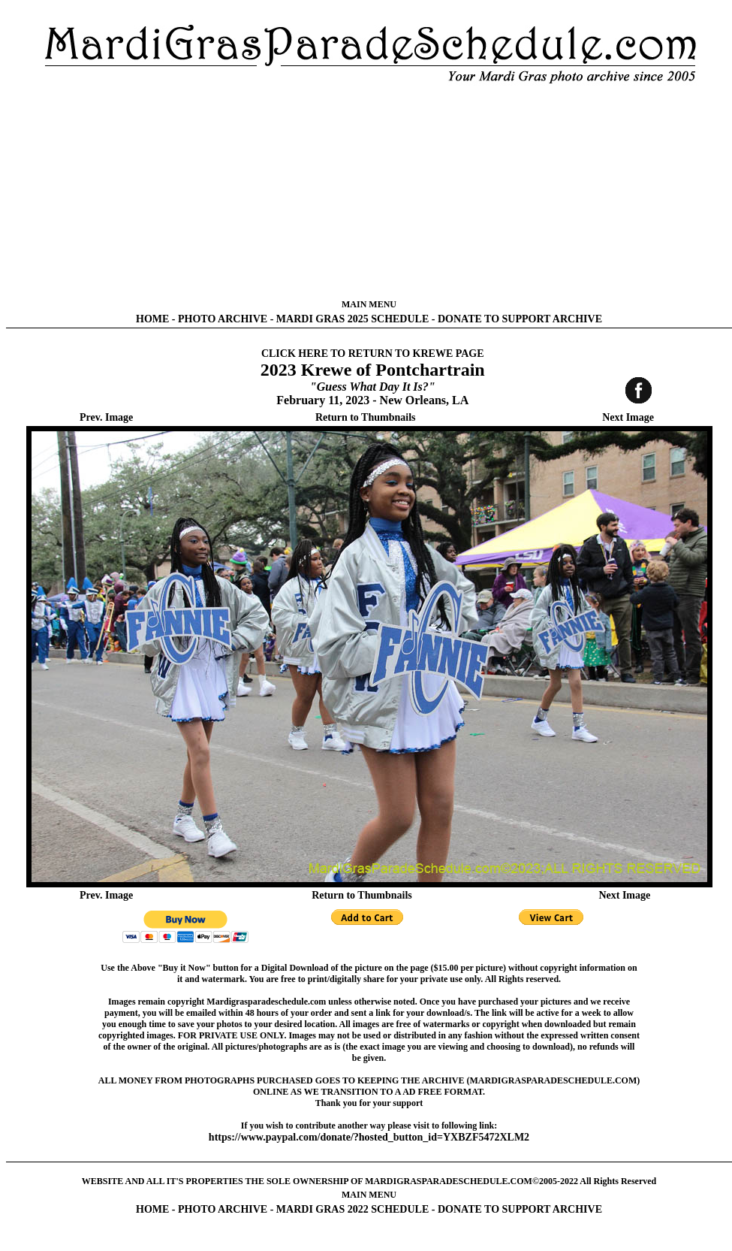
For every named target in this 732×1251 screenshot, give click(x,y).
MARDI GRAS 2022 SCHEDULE (352, 1209)
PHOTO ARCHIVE (222, 319)
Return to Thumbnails (365, 417)
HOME (152, 319)
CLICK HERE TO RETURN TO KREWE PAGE (372, 353)
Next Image (628, 417)
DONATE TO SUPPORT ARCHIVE (520, 319)
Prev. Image (106, 417)
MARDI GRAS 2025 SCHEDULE (352, 319)
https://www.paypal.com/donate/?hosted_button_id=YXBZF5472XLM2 (369, 1137)
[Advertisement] (369, 191)
